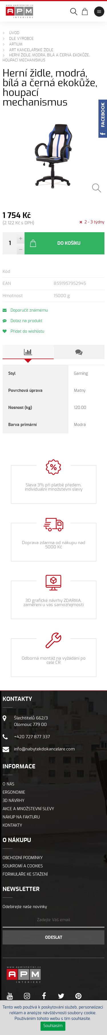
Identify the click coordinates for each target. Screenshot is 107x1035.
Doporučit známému (25, 310)
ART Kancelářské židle (31, 50)
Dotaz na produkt (22, 321)
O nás (8, 784)
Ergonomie (14, 793)
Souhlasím (52, 1026)
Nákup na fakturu (21, 817)
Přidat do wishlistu (23, 331)
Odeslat (53, 938)
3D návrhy (14, 801)
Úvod (14, 33)
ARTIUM (16, 44)
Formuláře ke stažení (25, 874)
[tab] (28, 352)
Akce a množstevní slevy (28, 809)
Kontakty (12, 826)
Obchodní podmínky (23, 858)
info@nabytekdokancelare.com (44, 749)
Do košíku (54, 243)
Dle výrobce (21, 39)
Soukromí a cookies (23, 866)
